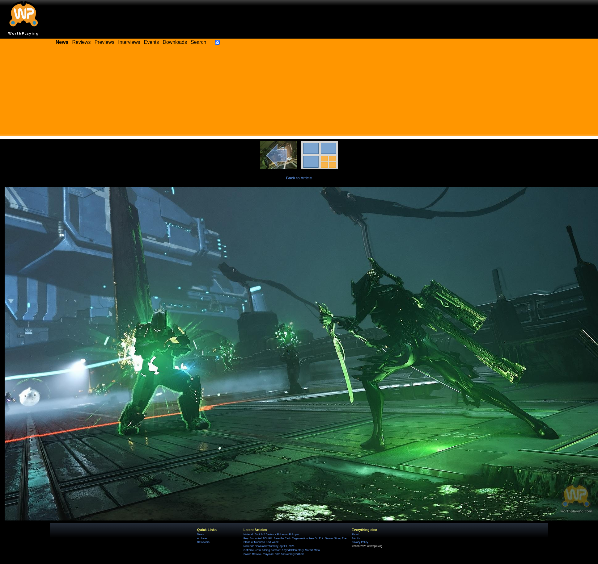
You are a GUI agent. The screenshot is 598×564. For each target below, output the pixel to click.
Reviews (81, 42)
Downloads (175, 42)
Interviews (129, 42)
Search (198, 42)
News (200, 534)
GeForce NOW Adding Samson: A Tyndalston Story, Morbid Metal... (283, 550)
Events (151, 42)
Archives (202, 538)
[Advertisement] (299, 92)
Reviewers (203, 542)
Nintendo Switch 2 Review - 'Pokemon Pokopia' (271, 534)
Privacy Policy (360, 542)
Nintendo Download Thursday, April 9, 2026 (269, 546)
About (355, 534)
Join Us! (356, 538)
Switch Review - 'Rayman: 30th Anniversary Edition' (274, 554)
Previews (104, 42)
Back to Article (299, 178)
